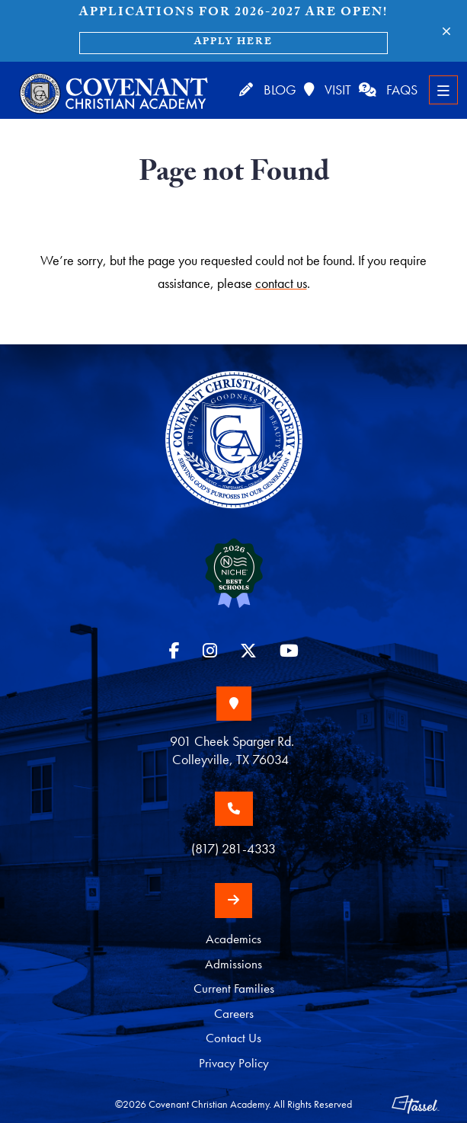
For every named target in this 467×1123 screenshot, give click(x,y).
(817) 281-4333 (233, 849)
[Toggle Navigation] (443, 89)
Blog (266, 89)
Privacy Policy (234, 1063)
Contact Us (233, 1038)
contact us (281, 283)
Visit (326, 89)
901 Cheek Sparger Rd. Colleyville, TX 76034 (233, 750)
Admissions (233, 963)
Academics (233, 939)
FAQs (387, 89)
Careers (234, 1013)
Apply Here (233, 42)
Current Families (234, 989)
